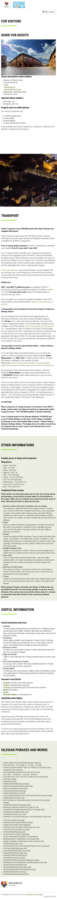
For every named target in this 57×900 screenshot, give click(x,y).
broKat (5, 692)
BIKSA (5, 690)
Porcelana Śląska (10, 694)
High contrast (48, 12)
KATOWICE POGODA (28, 141)
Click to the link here (9, 270)
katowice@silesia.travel (12, 89)
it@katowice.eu (9, 87)
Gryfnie (6, 685)
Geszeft (6, 683)
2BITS (54, 896)
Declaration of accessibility (34, 894)
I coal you (7, 687)
